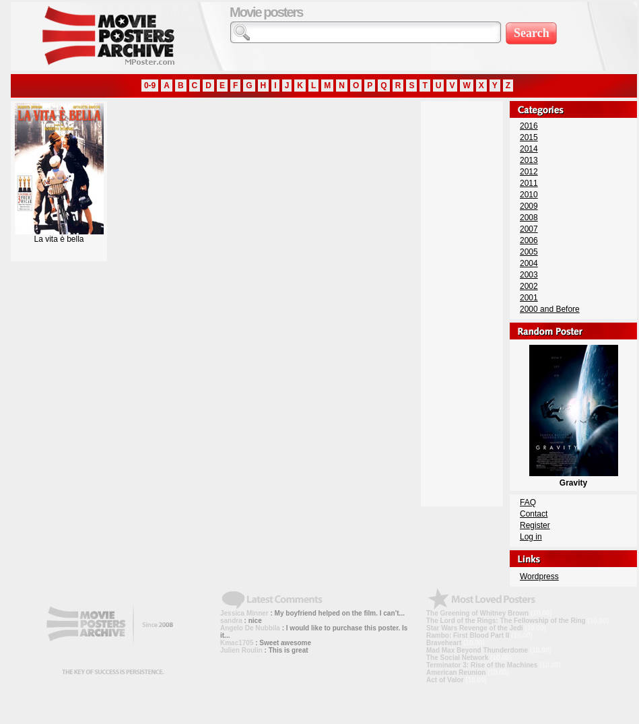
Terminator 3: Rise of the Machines (481, 665)
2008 (529, 217)
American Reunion (455, 672)
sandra (231, 620)
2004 (529, 263)
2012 (529, 171)
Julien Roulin (241, 650)
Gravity (573, 478)
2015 (529, 137)
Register (535, 525)
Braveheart (443, 643)
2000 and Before (550, 309)
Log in (531, 536)
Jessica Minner (244, 613)
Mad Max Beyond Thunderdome (477, 650)
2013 (529, 160)
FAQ (528, 502)
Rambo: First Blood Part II (467, 635)
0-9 (150, 85)
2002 (529, 286)
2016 (529, 126)
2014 (529, 149)
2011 (529, 183)
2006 (529, 240)
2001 (529, 297)
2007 (529, 229)
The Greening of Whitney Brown (477, 613)
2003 (529, 274)
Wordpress (539, 576)
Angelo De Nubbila (250, 628)
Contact (533, 514)
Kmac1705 (236, 643)
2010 (529, 194)
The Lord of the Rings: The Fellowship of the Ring (506, 620)
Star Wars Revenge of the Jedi (474, 628)
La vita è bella (59, 235)
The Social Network (457, 657)
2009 (529, 206)
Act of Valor (445, 680)
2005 (529, 252)
